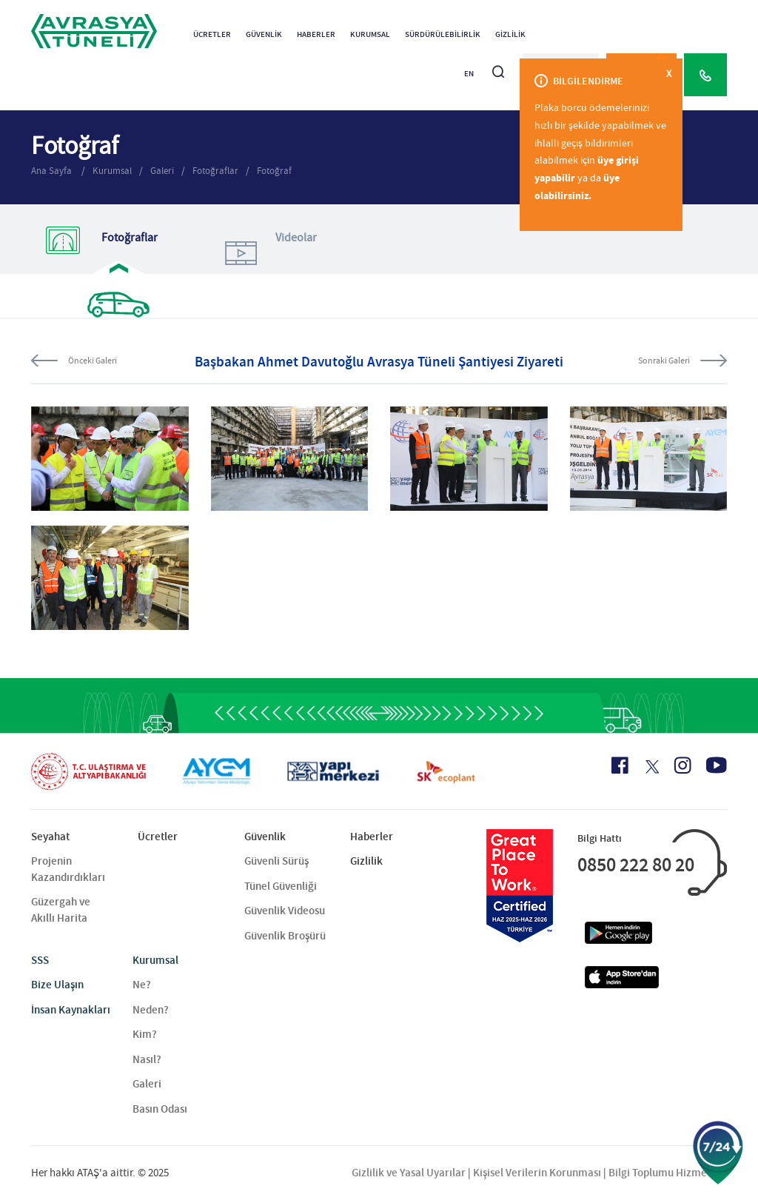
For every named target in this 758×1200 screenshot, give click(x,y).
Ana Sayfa (52, 170)
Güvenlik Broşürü (285, 935)
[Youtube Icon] (716, 765)
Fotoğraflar (215, 170)
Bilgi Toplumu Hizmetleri (667, 1172)
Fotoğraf (274, 170)
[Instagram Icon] (682, 765)
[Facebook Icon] (619, 765)
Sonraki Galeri (664, 360)
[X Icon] (651, 767)
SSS (40, 960)
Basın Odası (160, 1109)
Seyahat (50, 836)
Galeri (162, 170)
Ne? (142, 984)
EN (469, 73)
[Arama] (498, 65)
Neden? (151, 1009)
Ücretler (212, 34)
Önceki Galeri (92, 360)
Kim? (145, 1034)
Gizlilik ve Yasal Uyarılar (409, 1172)
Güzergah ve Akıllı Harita (60, 909)
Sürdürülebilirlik (442, 34)
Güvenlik (264, 34)
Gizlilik (510, 34)
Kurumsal (370, 34)
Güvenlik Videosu (284, 910)
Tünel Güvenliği (280, 886)
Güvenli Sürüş (276, 861)
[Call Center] (705, 74)
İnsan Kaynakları (70, 1009)
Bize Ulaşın (57, 984)
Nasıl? (147, 1059)
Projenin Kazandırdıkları (68, 869)
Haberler (316, 34)
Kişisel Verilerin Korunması (537, 1172)
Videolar (268, 252)
